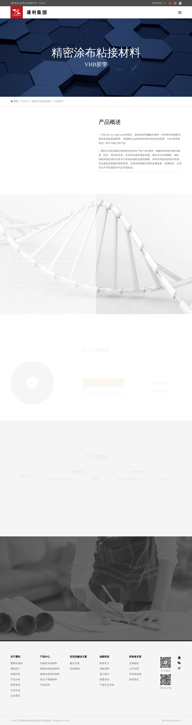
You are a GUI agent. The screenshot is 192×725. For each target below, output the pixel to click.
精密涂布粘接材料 (50, 668)
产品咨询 (45, 685)
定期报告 (134, 663)
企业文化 (15, 690)
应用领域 (75, 668)
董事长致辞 (16, 663)
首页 (15, 102)
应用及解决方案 (78, 656)
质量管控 (104, 679)
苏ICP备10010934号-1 (172, 720)
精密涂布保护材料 (50, 674)
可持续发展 (135, 674)
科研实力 (104, 663)
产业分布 (15, 679)
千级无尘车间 (106, 685)
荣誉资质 (15, 685)
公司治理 (134, 668)
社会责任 (15, 695)
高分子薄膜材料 (48, 679)
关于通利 (15, 656)
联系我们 (134, 679)
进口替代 (104, 674)
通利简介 (15, 668)
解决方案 (75, 663)
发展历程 (15, 674)
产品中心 (45, 656)
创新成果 (104, 668)
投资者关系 (135, 656)
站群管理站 (159, 3)
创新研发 (104, 656)
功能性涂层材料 (48, 663)
